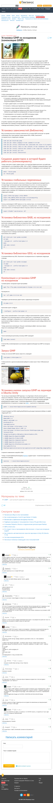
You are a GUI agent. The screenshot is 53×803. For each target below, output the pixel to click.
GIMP (6, 500)
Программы (25, 8)
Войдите (19, 30)
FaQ (39, 8)
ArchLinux (12, 20)
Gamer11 (8, 568)
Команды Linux (19, 20)
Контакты (17, 788)
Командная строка (6, 17)
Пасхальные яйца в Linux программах (16, 515)
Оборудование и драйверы (28, 17)
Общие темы (21, 19)
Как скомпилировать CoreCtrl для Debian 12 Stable (20, 517)
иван (20, 686)
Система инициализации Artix (14, 537)
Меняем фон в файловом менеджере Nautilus (18, 519)
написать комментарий (26, 549)
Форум (42, 8)
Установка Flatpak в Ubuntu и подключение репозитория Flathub (25, 524)
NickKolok (21, 661)
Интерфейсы (35, 8)
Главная (3, 8)
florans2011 (8, 596)
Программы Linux (11, 35)
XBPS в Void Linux (9, 527)
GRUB (13, 15)
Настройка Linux (16, 17)
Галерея (3, 11)
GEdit (27, 403)
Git (39, 780)
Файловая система (6, 19)
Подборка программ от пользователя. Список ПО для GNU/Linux (25, 522)
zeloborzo (8, 604)
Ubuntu (17, 15)
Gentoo (3, 15)
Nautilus (25, 455)
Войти (40, 6)
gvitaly (9, 686)
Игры (30, 8)
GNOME (8, 15)
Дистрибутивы (14, 8)
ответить (4, 564)
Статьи (20, 8)
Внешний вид (24, 15)
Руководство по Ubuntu (20, 778)
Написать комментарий (19, 737)
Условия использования (20, 790)
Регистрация (47, 6)
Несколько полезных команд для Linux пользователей (21, 540)
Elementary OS (5, 20)
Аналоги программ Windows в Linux (24, 780)
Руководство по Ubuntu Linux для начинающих (36, 19)
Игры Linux (31, 15)
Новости (8, 8)
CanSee (7, 627)
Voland (7, 555)
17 (50, 38)
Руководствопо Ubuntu (48, 9)
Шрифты (14, 19)
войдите (22, 491)
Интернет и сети (39, 15)
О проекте (17, 786)
